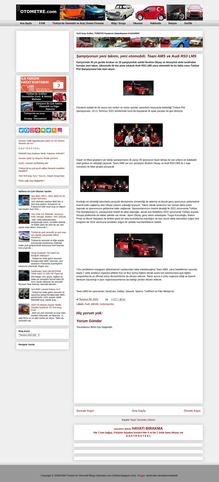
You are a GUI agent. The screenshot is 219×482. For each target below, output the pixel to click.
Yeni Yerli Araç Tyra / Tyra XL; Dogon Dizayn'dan (41, 176)
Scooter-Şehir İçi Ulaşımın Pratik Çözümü (38, 158)
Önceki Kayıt (192, 410)
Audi (87, 304)
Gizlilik (188, 23)
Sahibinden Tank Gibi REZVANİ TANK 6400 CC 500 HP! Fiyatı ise (47, 272)
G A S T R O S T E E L (29, 148)
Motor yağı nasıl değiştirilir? (31, 181)
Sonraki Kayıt (85, 410)
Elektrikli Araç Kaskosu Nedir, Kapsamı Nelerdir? (41, 153)
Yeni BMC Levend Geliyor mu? (45, 289)
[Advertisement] (43, 51)
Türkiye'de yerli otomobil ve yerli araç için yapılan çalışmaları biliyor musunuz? (48, 235)
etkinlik (94, 304)
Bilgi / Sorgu (118, 23)
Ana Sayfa (26, 23)
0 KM (42, 23)
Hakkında (155, 23)
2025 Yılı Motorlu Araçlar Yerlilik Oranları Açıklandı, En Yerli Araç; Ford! (46, 307)
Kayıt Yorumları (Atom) (142, 420)
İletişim (173, 23)
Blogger (141, 475)
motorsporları (107, 304)
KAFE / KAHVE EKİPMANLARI (33, 163)
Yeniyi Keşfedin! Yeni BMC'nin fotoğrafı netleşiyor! (45, 254)
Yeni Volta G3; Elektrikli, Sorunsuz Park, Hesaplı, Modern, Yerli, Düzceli (48, 215)
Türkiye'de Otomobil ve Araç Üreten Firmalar (78, 23)
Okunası (138, 23)
